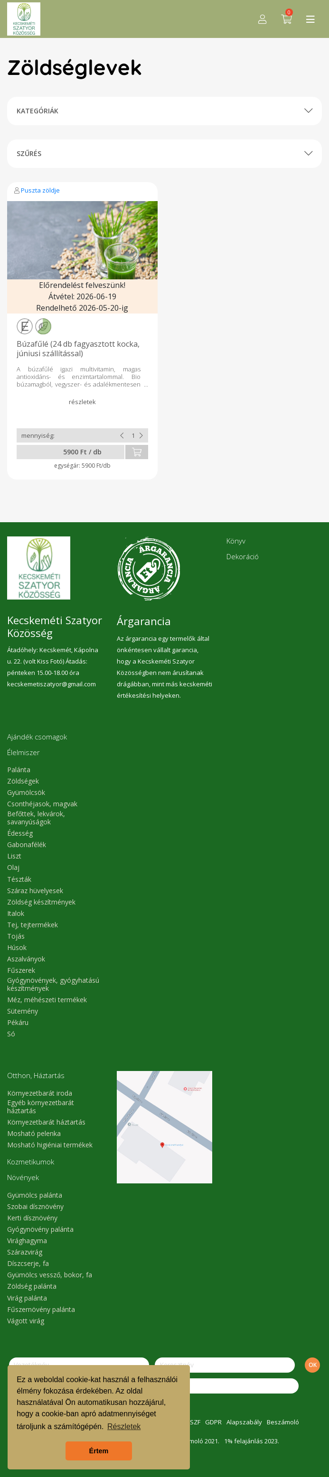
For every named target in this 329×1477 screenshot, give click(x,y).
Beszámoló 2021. (195, 1441)
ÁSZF (193, 1422)
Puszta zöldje (40, 190)
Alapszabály (244, 1422)
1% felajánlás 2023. (251, 1441)
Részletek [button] (124, 1426)
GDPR (213, 1422)
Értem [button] (99, 1451)
